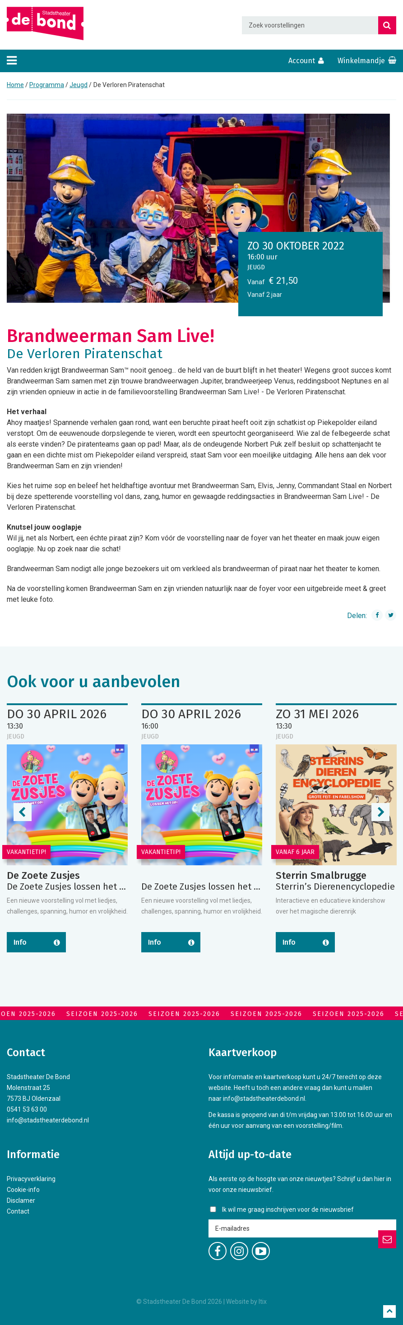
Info (20, 942)
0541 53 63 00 (27, 1109)
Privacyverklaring (31, 1178)
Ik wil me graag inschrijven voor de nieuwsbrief (288, 1209)
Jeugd (78, 84)
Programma (46, 84)
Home (15, 84)
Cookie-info (23, 1189)
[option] (201, 208)
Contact (18, 1211)
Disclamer (21, 1200)
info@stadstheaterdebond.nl (48, 1120)
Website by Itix (246, 1301)
